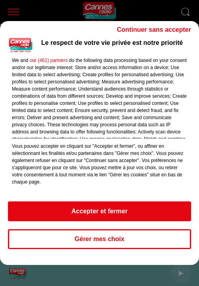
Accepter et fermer (99, 211)
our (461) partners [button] (48, 60)
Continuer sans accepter (154, 29)
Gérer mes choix (99, 239)
